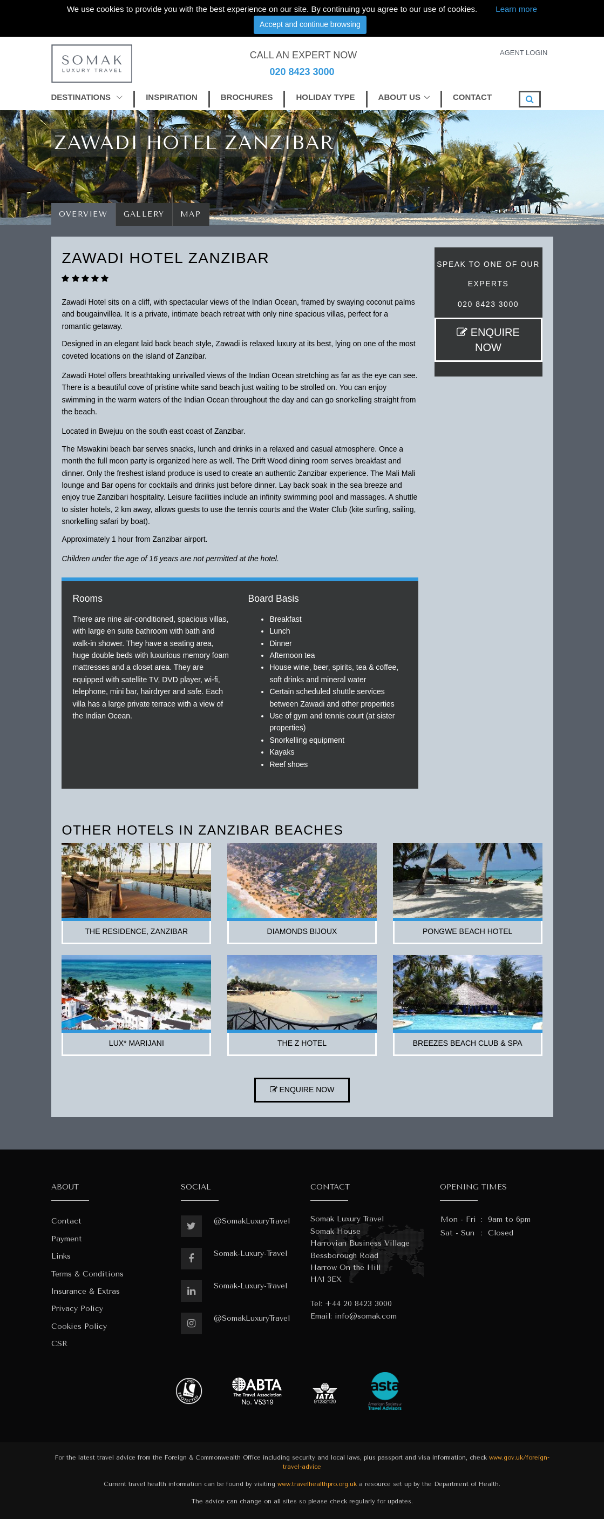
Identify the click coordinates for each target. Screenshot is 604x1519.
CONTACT (472, 97)
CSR (59, 1343)
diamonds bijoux (302, 931)
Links (61, 1256)
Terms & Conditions (87, 1274)
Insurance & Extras (85, 1291)
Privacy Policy (77, 1308)
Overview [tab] (83, 214)
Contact (66, 1221)
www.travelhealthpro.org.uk (317, 1484)
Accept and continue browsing (310, 24)
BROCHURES (247, 97)
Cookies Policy (79, 1326)
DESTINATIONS (87, 97)
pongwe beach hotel (467, 931)
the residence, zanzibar (136, 931)
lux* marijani (136, 1043)
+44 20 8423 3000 (358, 1303)
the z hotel (302, 1043)
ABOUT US (399, 97)
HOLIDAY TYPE (325, 97)
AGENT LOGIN (524, 53)
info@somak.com (366, 1316)
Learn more (516, 9)
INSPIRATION (172, 97)
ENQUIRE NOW (488, 339)
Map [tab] (190, 214)
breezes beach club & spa (467, 1043)
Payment (66, 1239)
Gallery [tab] (144, 214)
